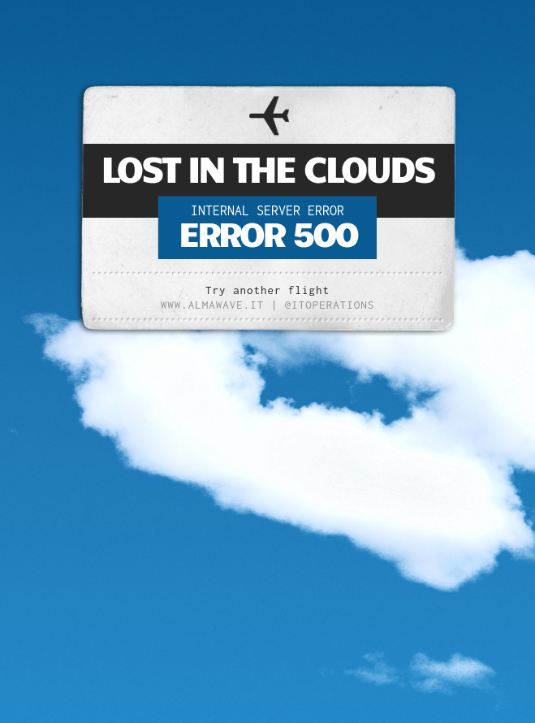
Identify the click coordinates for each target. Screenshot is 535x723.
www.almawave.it (213, 304)
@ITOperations (330, 304)
